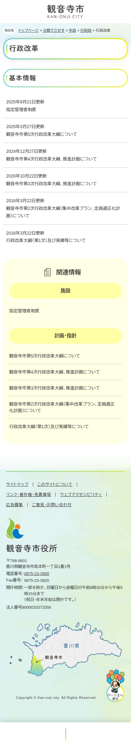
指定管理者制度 (21, 109)
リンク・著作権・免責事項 (28, 494)
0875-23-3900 (36, 573)
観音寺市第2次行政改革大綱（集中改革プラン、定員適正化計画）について (63, 212)
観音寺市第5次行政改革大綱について (41, 134)
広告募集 (14, 505)
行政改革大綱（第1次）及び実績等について (46, 240)
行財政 (86, 30)
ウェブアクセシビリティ (81, 494)
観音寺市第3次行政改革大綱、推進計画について (51, 183)
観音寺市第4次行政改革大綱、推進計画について (51, 158)
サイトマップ (17, 484)
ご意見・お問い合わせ (52, 505)
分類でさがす (54, 30)
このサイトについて (55, 484)
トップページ (28, 30)
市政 (72, 30)
